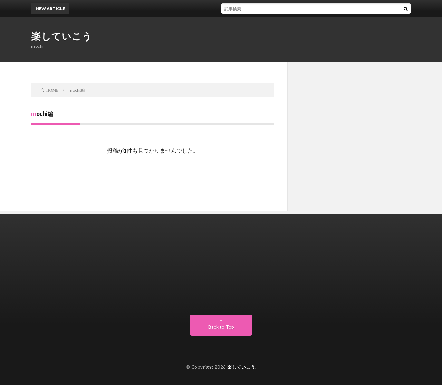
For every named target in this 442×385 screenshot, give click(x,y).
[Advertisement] (221, 262)
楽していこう (61, 36)
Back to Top (221, 327)
